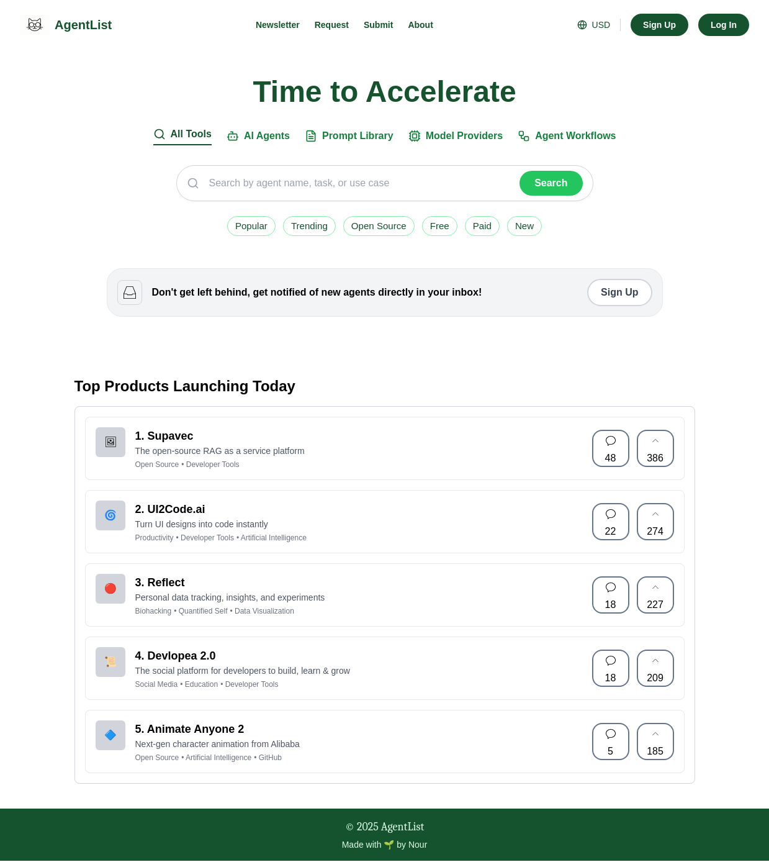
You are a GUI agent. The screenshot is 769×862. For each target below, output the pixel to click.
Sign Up (659, 25)
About (420, 25)
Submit (378, 25)
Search (550, 183)
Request (332, 25)
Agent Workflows (567, 136)
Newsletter (278, 25)
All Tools (182, 134)
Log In (724, 25)
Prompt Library (349, 136)
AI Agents (258, 136)
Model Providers (455, 136)
